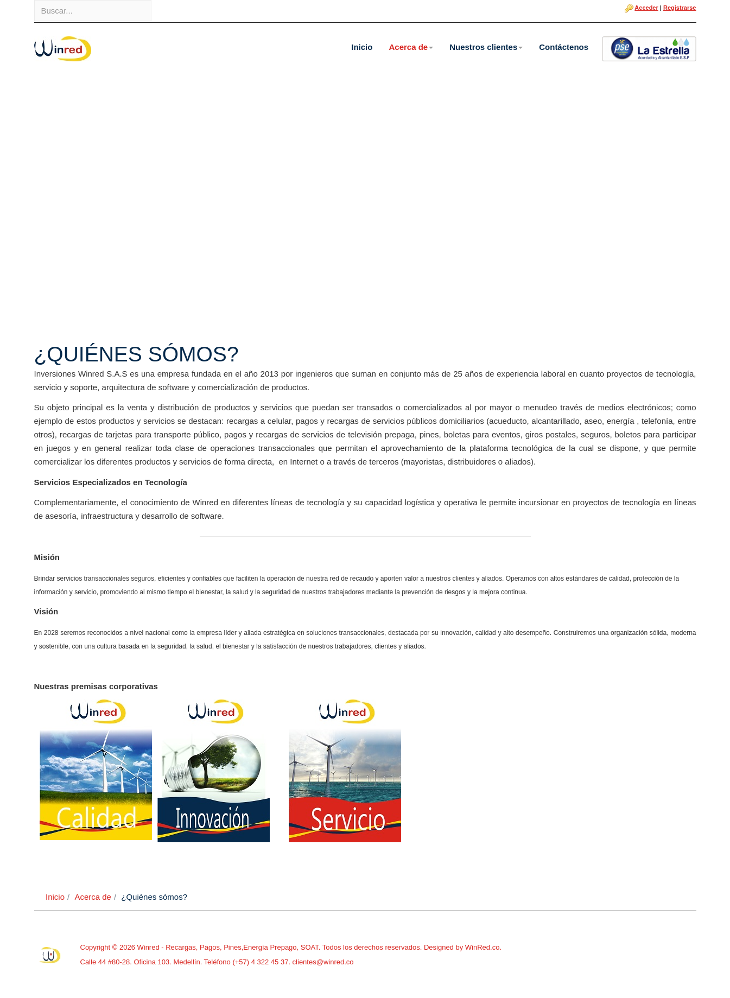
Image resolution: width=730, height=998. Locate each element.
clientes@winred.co (322, 962)
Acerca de (411, 47)
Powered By (50, 955)
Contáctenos (563, 47)
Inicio (361, 47)
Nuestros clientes (486, 47)
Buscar (34, 0)
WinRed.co (482, 947)
